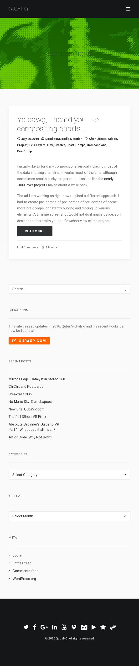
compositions (96, 145)
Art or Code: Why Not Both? (30, 437)
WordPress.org (24, 579)
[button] (124, 289)
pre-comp (24, 151)
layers (41, 145)
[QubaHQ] (18, 8)
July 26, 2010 (30, 139)
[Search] (69, 289)
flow (50, 145)
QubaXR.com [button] (29, 341)
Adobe (112, 139)
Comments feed (25, 571)
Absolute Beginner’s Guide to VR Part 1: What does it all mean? (34, 427)
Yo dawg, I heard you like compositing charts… (58, 124)
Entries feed (22, 563)
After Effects (97, 139)
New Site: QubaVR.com (27, 409)
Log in (17, 555)
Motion (77, 139)
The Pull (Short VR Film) (27, 417)
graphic (60, 145)
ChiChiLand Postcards (26, 386)
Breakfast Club (20, 394)
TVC (32, 145)
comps (80, 145)
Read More (35, 231)
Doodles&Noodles (58, 139)
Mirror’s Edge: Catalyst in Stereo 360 (37, 379)
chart (70, 145)
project (22, 145)
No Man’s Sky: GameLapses (30, 401)
